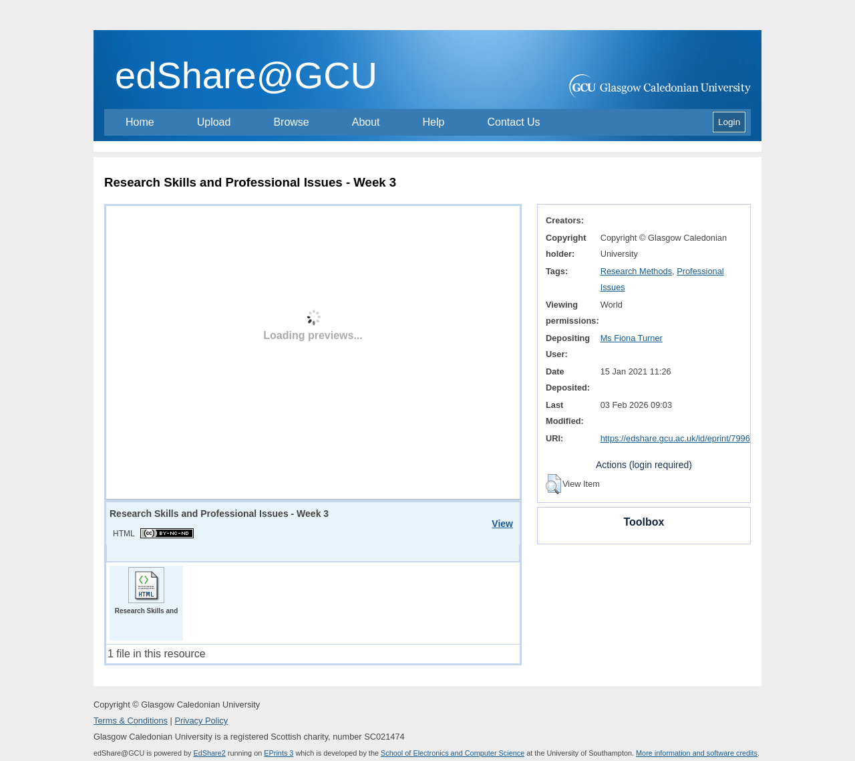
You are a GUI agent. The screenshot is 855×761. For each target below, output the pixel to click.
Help (434, 122)
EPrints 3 (278, 753)
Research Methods (636, 271)
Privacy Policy (201, 721)
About (366, 122)
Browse (291, 122)
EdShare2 (209, 753)
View (502, 523)
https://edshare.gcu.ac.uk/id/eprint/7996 (675, 438)
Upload (214, 122)
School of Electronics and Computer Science (452, 753)
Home (140, 122)
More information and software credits (696, 753)
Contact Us (513, 122)
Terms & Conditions (131, 721)
